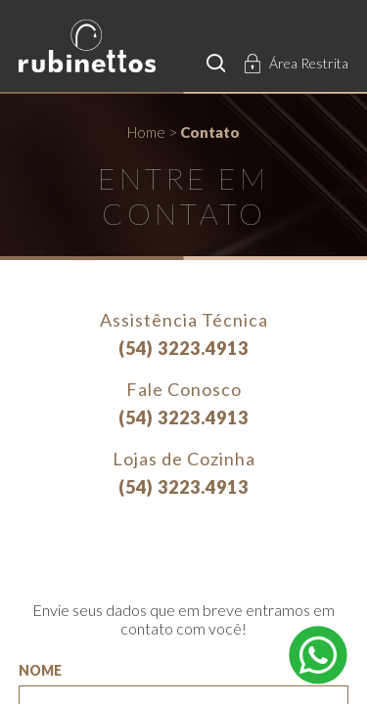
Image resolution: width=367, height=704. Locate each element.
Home (146, 132)
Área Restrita (308, 63)
